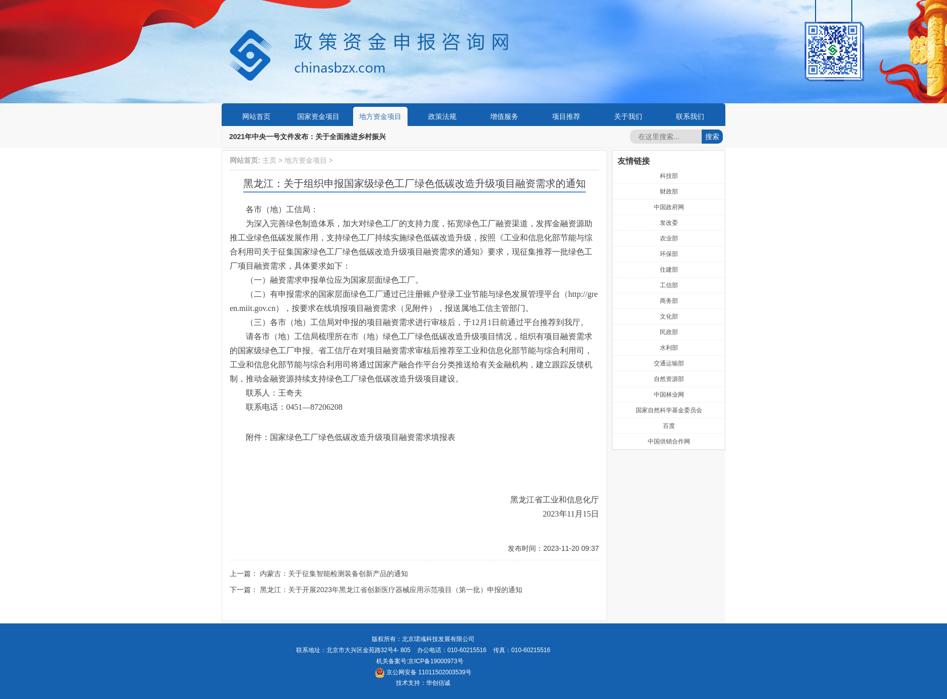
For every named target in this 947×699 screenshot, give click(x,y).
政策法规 (442, 116)
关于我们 (628, 116)
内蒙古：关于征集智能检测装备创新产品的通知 (334, 573)
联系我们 (690, 116)
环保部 (669, 254)
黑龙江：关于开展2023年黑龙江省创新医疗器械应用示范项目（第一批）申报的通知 (391, 590)
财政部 (669, 191)
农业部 (669, 238)
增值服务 (504, 116)
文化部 (669, 316)
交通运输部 (669, 363)
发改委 (669, 222)
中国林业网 (669, 394)
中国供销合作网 (669, 441)
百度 (669, 425)
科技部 (669, 175)
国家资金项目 (318, 116)
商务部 (669, 300)
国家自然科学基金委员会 (669, 410)
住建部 (669, 269)
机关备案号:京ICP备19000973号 (419, 661)
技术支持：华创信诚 (423, 682)
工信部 (669, 285)
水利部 (669, 347)
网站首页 (256, 116)
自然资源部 (669, 379)
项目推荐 (566, 116)
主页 (269, 160)
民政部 (669, 332)
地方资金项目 (380, 116)
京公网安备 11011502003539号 (423, 672)
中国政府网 (669, 207)
